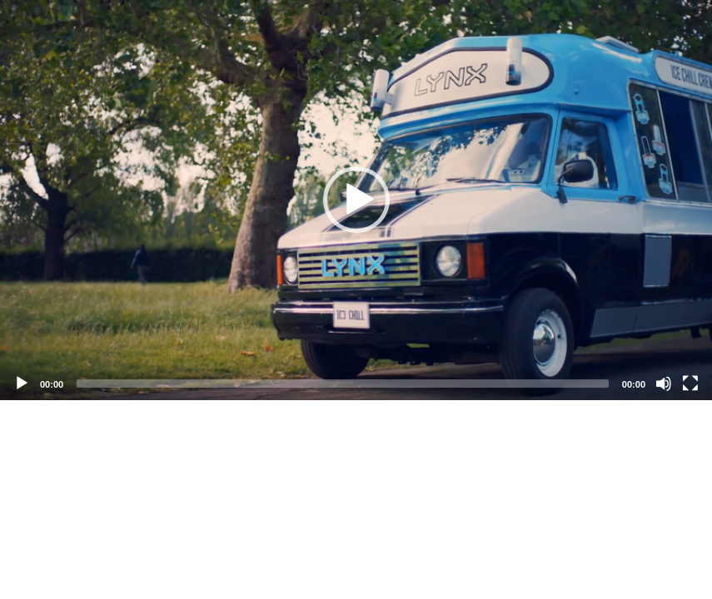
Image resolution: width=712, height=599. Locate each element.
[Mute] (663, 383)
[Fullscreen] (690, 383)
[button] (356, 199)
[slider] (343, 383)
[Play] (21, 383)
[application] (356, 200)
